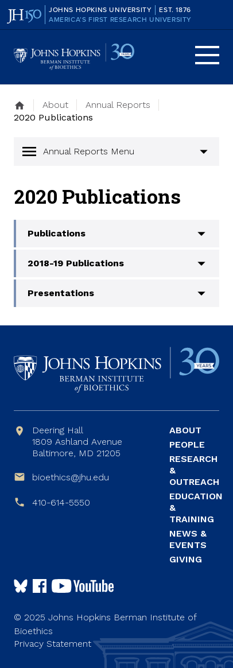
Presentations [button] (61, 293)
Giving (185, 559)
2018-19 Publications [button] (76, 263)
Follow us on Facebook (39, 586)
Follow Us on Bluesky (21, 586)
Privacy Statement (52, 643)
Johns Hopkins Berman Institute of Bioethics (74, 57)
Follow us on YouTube (83, 586)
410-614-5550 (61, 502)
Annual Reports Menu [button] (88, 151)
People (187, 444)
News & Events (188, 539)
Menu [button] (207, 55)
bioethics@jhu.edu (70, 477)
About (185, 430)
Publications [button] (57, 233)
